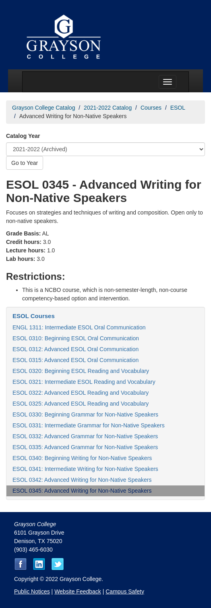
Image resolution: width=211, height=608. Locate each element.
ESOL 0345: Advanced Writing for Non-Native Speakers (82, 490)
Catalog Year (23, 136)
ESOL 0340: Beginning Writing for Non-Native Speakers (82, 458)
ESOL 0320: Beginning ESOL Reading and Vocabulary (80, 371)
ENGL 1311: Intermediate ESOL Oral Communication (78, 327)
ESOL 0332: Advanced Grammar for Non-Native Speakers (85, 436)
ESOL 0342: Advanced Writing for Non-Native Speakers (82, 480)
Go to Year (24, 163)
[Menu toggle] (167, 82)
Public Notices (32, 591)
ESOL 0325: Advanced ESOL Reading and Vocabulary (80, 403)
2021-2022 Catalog (108, 107)
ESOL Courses (33, 315)
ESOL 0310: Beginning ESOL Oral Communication (75, 338)
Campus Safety (125, 591)
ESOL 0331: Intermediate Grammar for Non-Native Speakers (88, 425)
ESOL (177, 107)
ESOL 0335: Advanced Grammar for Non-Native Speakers (85, 447)
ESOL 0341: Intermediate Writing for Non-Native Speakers (85, 469)
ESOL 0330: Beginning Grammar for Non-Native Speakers (85, 414)
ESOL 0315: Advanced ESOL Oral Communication (75, 360)
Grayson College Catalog (43, 107)
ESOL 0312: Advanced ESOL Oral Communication (75, 349)
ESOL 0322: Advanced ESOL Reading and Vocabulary (80, 392)
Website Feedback (77, 591)
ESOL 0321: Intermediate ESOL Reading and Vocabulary (83, 382)
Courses (151, 107)
